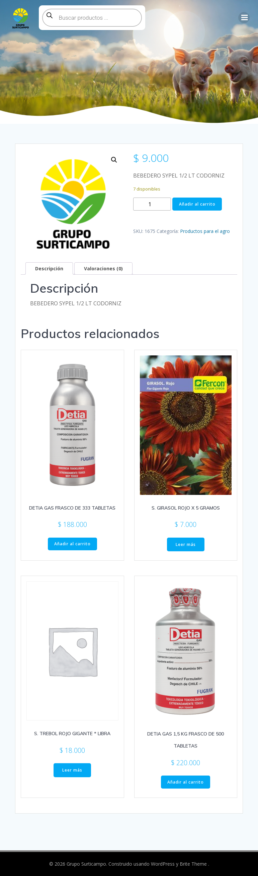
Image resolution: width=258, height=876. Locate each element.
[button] (114, 160)
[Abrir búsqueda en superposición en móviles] (92, 17)
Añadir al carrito (197, 204)
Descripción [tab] (49, 268)
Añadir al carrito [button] (72, 544)
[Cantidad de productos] (152, 204)
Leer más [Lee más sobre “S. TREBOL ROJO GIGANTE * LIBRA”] (72, 770)
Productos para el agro (205, 231)
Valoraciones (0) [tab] (103, 268)
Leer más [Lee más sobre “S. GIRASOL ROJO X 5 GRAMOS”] (186, 544)
